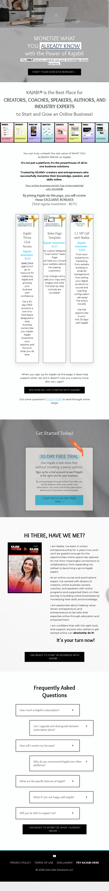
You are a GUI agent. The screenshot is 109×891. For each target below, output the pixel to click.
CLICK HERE (54, 400)
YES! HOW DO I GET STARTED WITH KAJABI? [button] (54, 391)
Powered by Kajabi (55, 884)
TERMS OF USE (43, 872)
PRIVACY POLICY (20, 872)
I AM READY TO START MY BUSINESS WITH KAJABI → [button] (54, 661)
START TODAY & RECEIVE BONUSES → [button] (54, 72)
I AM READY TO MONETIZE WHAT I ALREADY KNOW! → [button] (54, 839)
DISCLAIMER (64, 872)
